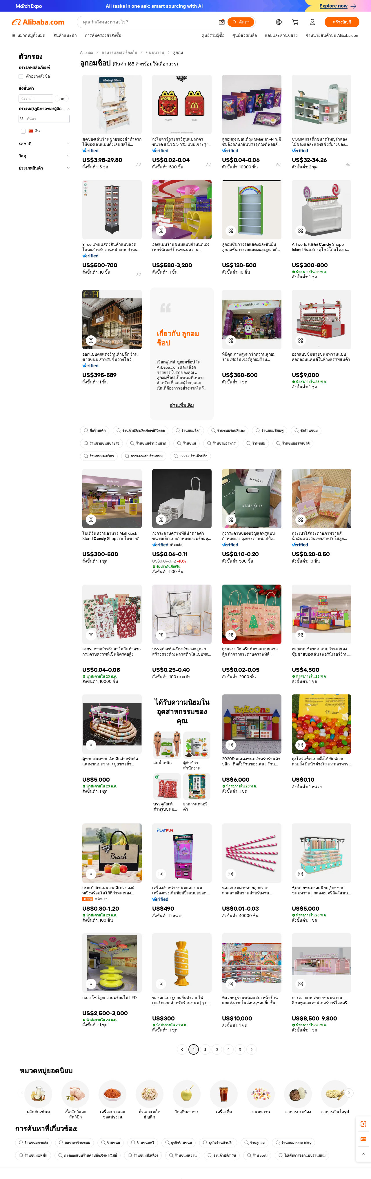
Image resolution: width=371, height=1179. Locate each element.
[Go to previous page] (182, 1049)
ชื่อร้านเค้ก (95, 430)
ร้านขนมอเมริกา (99, 456)
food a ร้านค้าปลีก (190, 456)
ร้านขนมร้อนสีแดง (228, 430)
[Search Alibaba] (148, 22)
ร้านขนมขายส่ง (33, 1142)
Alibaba (86, 52)
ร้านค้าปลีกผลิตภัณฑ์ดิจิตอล (141, 430)
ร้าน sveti (257, 1155)
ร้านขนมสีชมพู (269, 430)
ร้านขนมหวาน (183, 1155)
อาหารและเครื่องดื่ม (119, 52)
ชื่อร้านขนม (306, 430)
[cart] (296, 23)
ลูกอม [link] (178, 52)
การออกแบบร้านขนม (144, 456)
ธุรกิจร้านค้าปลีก (218, 1142)
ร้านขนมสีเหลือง (143, 1155)
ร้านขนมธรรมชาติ (293, 443)
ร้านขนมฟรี (142, 1142)
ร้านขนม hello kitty (293, 1142)
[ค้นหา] (241, 22)
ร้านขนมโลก (188, 430)
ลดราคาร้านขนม (74, 1142)
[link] (363, 1123)
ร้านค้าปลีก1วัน (222, 1155)
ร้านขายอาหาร (221, 443)
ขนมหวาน (155, 52)
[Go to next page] (251, 1049)
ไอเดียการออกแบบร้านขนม (302, 1155)
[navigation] (44, 551)
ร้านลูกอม (254, 1142)
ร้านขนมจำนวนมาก (148, 443)
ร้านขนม (186, 443)
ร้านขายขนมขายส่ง (101, 443)
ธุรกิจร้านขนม (178, 1142)
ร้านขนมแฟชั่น (33, 1155)
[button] (221, 22)
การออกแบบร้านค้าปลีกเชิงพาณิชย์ (87, 1155)
